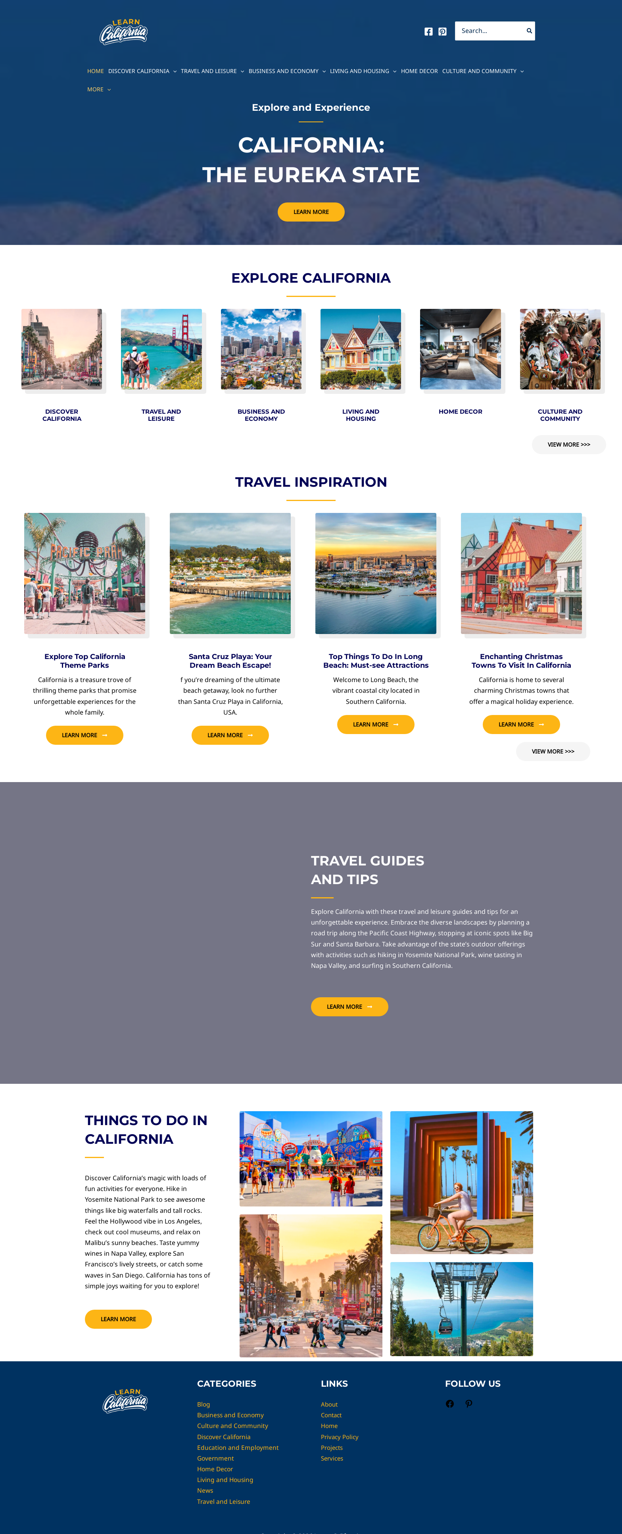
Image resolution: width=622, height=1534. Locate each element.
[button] (173, 71)
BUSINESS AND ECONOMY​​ (261, 415)
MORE (99, 89)
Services (333, 1458)
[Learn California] (123, 30)
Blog (204, 1404)
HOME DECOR (460, 411)
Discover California (142, 71)
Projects (333, 1447)
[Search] (530, 31)
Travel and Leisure (212, 71)
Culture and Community (483, 71)
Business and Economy (287, 71)
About (330, 1404)
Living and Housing (363, 71)
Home (95, 71)
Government (216, 1458)
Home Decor (419, 71)
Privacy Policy (341, 1436)
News (205, 1490)
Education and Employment (238, 1447)
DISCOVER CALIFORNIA (61, 415)
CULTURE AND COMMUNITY (560, 415)
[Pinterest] (442, 31)
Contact (332, 1415)
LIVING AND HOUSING (360, 415)
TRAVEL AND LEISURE (161, 415)
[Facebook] (428, 31)
